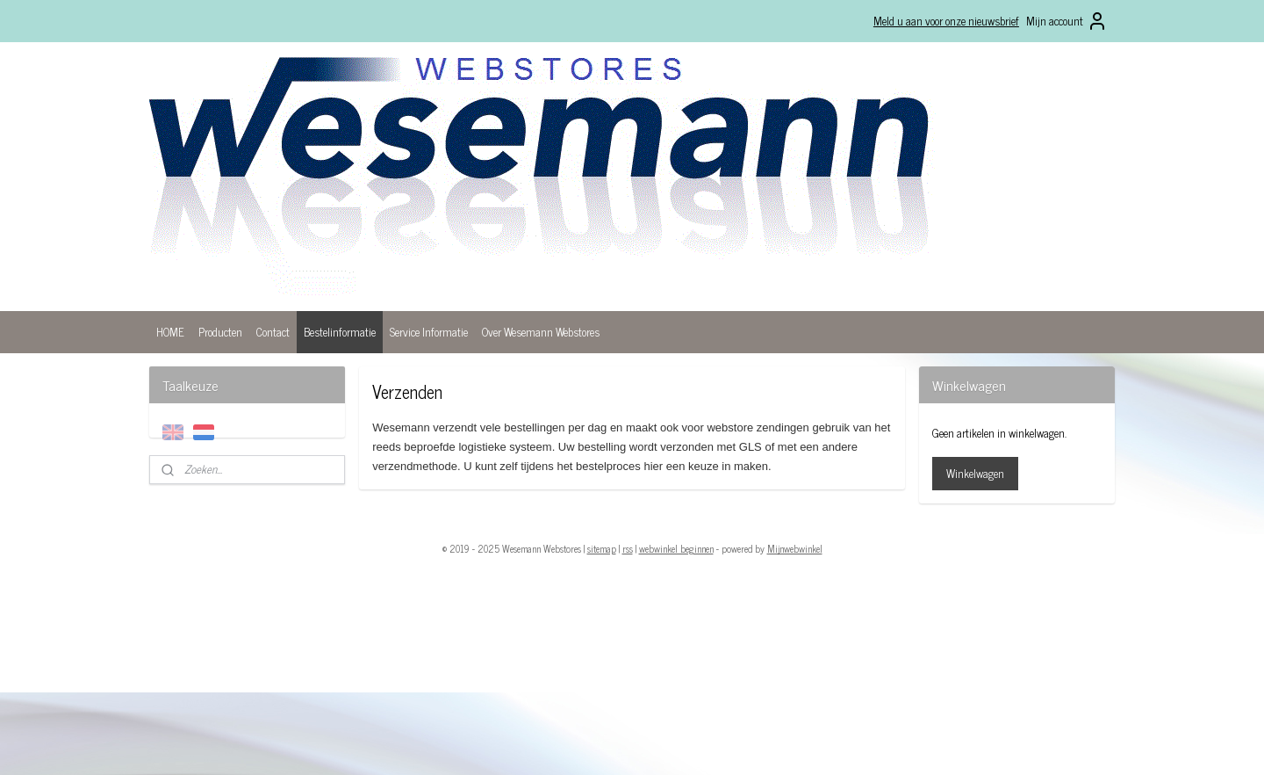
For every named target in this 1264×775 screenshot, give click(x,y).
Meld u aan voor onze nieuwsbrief (946, 20)
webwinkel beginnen (676, 548)
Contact (273, 331)
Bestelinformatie (340, 331)
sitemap (601, 548)
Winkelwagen (975, 473)
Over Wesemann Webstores (541, 331)
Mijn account (1067, 21)
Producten (220, 331)
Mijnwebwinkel (794, 548)
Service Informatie (429, 331)
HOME (170, 331)
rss (627, 548)
